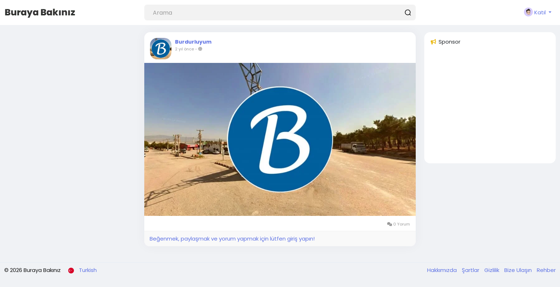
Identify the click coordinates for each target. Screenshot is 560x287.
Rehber (546, 270)
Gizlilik (492, 270)
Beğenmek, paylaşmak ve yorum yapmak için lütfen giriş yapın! (232, 238)
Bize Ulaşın (518, 270)
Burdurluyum (193, 41)
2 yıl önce (184, 49)
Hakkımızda (442, 270)
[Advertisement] (490, 108)
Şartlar (471, 270)
